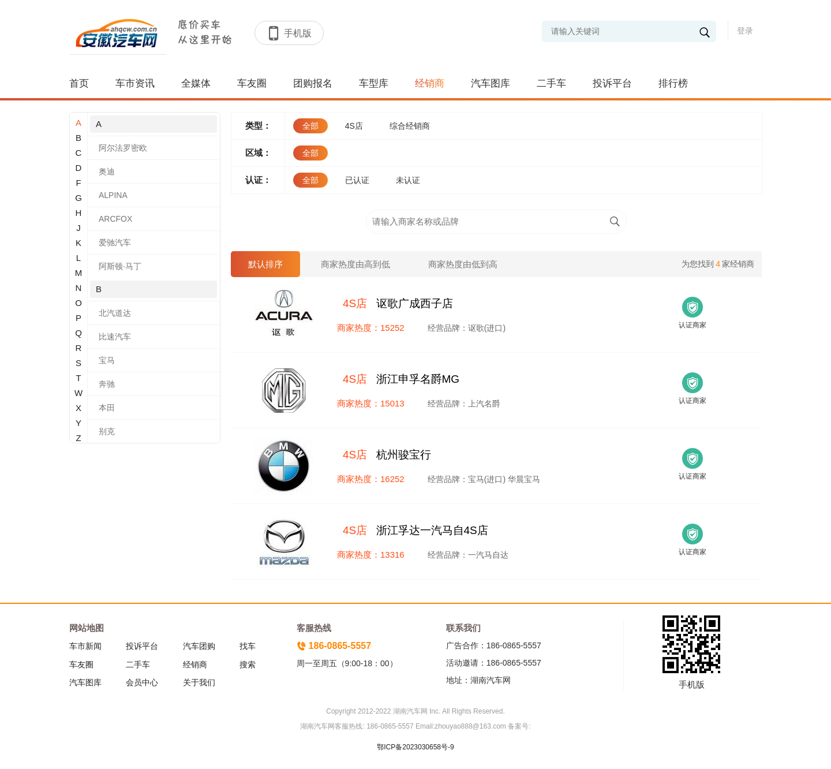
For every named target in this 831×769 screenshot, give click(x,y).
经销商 (429, 83)
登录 (745, 30)
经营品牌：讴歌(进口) (467, 328)
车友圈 (252, 83)
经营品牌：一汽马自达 (468, 554)
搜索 (247, 664)
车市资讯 (135, 83)
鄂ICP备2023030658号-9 (415, 747)
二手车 (551, 83)
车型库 (373, 83)
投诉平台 (612, 83)
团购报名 (312, 83)
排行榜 (673, 83)
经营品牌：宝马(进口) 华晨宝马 (484, 479)
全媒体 (196, 83)
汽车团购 (199, 646)
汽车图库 (490, 83)
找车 (247, 646)
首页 (79, 83)
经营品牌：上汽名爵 (464, 403)
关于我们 (199, 682)
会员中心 (142, 682)
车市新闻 (85, 646)
